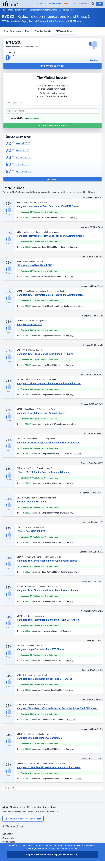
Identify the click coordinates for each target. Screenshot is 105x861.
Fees (28, 31)
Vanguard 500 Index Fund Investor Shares (39, 737)
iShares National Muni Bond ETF (34, 265)
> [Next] (15, 788)
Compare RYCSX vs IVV (93, 522)
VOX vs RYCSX (23, 143)
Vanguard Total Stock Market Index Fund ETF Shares (45, 354)
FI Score (8, 214)
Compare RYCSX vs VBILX (92, 227)
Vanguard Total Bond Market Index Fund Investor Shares (47, 560)
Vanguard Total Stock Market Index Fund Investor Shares (47, 590)
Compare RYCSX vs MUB (92, 256)
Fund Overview (12, 31)
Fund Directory (20, 10)
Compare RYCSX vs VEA (93, 434)
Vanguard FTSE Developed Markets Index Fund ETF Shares (48, 442)
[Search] (93, 3)
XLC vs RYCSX (22, 150)
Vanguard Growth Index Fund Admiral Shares (41, 413)
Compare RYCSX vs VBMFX (91, 552)
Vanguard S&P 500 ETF (29, 324)
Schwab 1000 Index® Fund (31, 501)
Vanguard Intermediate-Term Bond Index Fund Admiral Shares (50, 235)
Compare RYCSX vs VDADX (91, 375)
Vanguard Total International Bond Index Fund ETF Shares (48, 619)
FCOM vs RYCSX (24, 157)
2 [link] (5, 788)
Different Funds (64, 31)
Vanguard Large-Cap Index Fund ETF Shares (40, 649)
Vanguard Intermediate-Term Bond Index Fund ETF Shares (48, 206)
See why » (74, 217)
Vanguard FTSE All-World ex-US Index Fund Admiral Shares (48, 767)
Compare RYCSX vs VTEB (92, 670)
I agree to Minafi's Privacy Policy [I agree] (52, 854)
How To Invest (7, 10)
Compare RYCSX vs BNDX (92, 611)
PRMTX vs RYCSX (24, 171)
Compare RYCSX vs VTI (93, 345)
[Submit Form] (52, 125)
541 (13, 788)
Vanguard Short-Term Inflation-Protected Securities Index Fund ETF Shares (57, 708)
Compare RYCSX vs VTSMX (91, 581)
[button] (42, 3)
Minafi (5, 807)
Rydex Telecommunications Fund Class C (44, 10)
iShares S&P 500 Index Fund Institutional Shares (43, 472)
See (94, 60)
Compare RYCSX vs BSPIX (92, 463)
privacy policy (33, 118)
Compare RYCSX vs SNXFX (91, 493)
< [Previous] (2, 788)
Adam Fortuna (17, 826)
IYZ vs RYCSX (22, 164)
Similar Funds (43, 31)
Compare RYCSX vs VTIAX (92, 286)
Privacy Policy (9, 838)
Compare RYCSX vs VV (93, 640)
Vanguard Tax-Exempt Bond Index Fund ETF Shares (44, 678)
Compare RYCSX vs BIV (93, 197)
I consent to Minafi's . (24, 118)
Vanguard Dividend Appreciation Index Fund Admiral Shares (49, 383)
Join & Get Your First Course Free (23, 818)
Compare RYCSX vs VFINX (92, 729)
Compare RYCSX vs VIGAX (92, 404)
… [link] (10, 788)
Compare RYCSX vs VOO (92, 315)
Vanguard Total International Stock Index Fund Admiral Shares (50, 294)
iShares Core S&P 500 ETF (31, 531)
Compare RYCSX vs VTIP (92, 699)
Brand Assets (8, 842)
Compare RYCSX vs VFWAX (91, 758)
